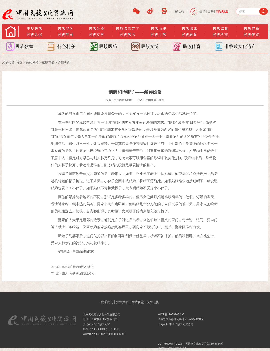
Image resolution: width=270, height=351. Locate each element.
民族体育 (192, 46)
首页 (19, 62)
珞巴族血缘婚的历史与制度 (78, 266)
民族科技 (220, 35)
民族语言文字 (127, 28)
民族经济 (96, 28)
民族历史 (158, 28)
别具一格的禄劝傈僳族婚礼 (78, 273)
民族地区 (65, 28)
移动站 (179, 11)
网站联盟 (137, 302)
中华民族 (34, 28)
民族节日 (65, 35)
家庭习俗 (48, 62)
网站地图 (222, 11)
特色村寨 (66, 46)
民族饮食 (220, 28)
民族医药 (108, 46)
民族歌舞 (24, 46)
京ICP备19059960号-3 (171, 314)
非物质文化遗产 (240, 46)
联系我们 (107, 302)
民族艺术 (127, 35)
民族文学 (96, 35)
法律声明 (122, 302)
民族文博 (150, 46)
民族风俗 (34, 35)
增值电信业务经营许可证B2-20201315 (180, 319)
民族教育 (189, 35)
